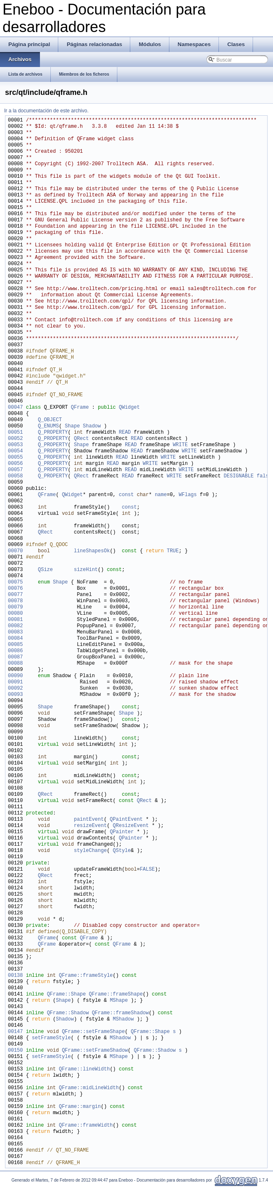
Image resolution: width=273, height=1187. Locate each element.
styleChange (90, 850)
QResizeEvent (131, 825)
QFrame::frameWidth (86, 1125)
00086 (15, 651)
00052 (15, 438)
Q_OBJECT (50, 420)
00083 (15, 632)
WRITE (180, 445)
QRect (81, 438)
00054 (15, 451)
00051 (15, 432)
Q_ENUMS (48, 426)
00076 (15, 588)
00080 (15, 613)
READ (125, 432)
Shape (72, 426)
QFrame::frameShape (116, 994)
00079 (15, 607)
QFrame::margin (80, 1106)
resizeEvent (90, 825)
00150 (15, 1050)
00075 (15, 582)
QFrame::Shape (66, 994)
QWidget (129, 407)
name (161, 495)
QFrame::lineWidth (84, 1069)
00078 (15, 601)
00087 (15, 657)
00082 (15, 626)
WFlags (188, 495)
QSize (45, 570)
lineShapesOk (91, 551)
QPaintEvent (126, 819)
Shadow (92, 426)
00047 (15, 407)
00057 (15, 470)
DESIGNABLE (239, 476)
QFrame (80, 407)
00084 (15, 638)
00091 (15, 682)
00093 (15, 694)
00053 (15, 445)
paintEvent (89, 819)
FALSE (147, 869)
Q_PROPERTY (53, 432)
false (264, 476)
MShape (119, 1000)
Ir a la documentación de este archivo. (46, 111)
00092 (15, 688)
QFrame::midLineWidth (89, 1088)
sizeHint (86, 570)
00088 (15, 663)
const (126, 495)
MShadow (123, 1019)
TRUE (173, 551)
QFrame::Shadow (68, 1013)
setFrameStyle (51, 1038)
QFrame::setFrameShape (93, 1032)
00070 (15, 551)
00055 (15, 457)
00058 (15, 476)
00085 (15, 644)
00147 (15, 1032)
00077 (15, 594)
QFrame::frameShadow (120, 1013)
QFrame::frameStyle (86, 975)
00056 (15, 463)
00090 (15, 676)
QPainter (122, 832)
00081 (15, 619)
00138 (15, 975)
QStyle (122, 850)
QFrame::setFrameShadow (95, 1050)
